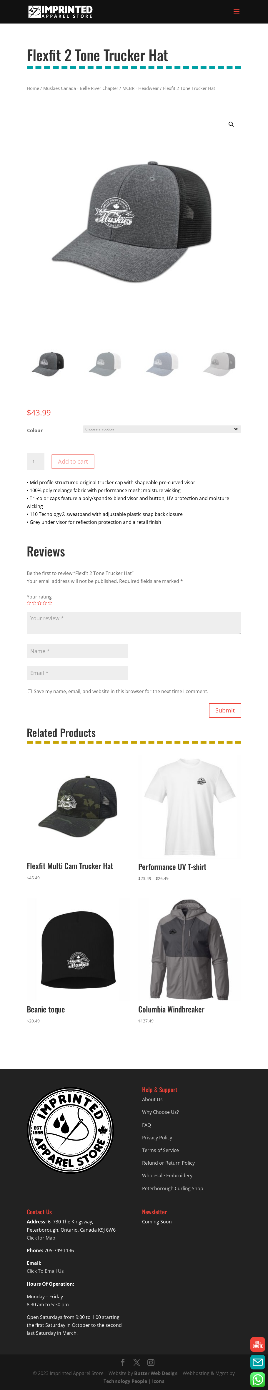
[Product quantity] (35, 461)
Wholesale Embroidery (167, 1175)
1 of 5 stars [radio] (29, 603)
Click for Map (41, 1238)
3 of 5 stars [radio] (39, 603)
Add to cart (73, 461)
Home (33, 88)
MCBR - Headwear (140, 88)
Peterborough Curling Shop (172, 1188)
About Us (152, 1099)
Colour (35, 430)
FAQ (146, 1125)
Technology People (125, 1381)
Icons (158, 1381)
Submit (225, 710)
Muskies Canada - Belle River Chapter (80, 88)
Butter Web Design (156, 1373)
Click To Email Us (45, 1271)
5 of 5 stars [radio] (50, 603)
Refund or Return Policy (168, 1163)
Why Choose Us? (160, 1112)
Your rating (39, 596)
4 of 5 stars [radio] (45, 603)
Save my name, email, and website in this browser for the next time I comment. (121, 691)
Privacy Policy (157, 1137)
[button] (231, 124)
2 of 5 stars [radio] (34, 603)
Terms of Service (160, 1150)
